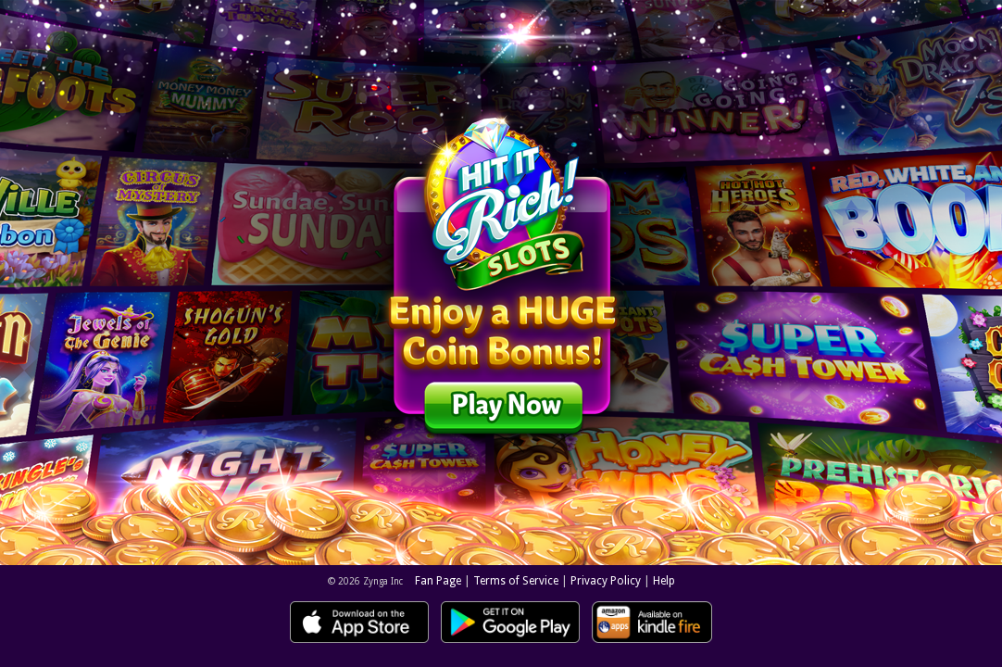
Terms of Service (515, 580)
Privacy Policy (605, 580)
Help (664, 580)
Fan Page (438, 580)
